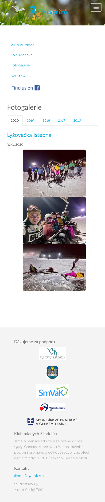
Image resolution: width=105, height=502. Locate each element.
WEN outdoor (22, 45)
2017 (61, 120)
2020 (15, 120)
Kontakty (18, 75)
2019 (31, 120)
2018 (46, 120)
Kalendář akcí (22, 55)
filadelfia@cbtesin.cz (31, 476)
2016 (77, 120)
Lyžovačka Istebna (29, 134)
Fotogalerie (20, 65)
